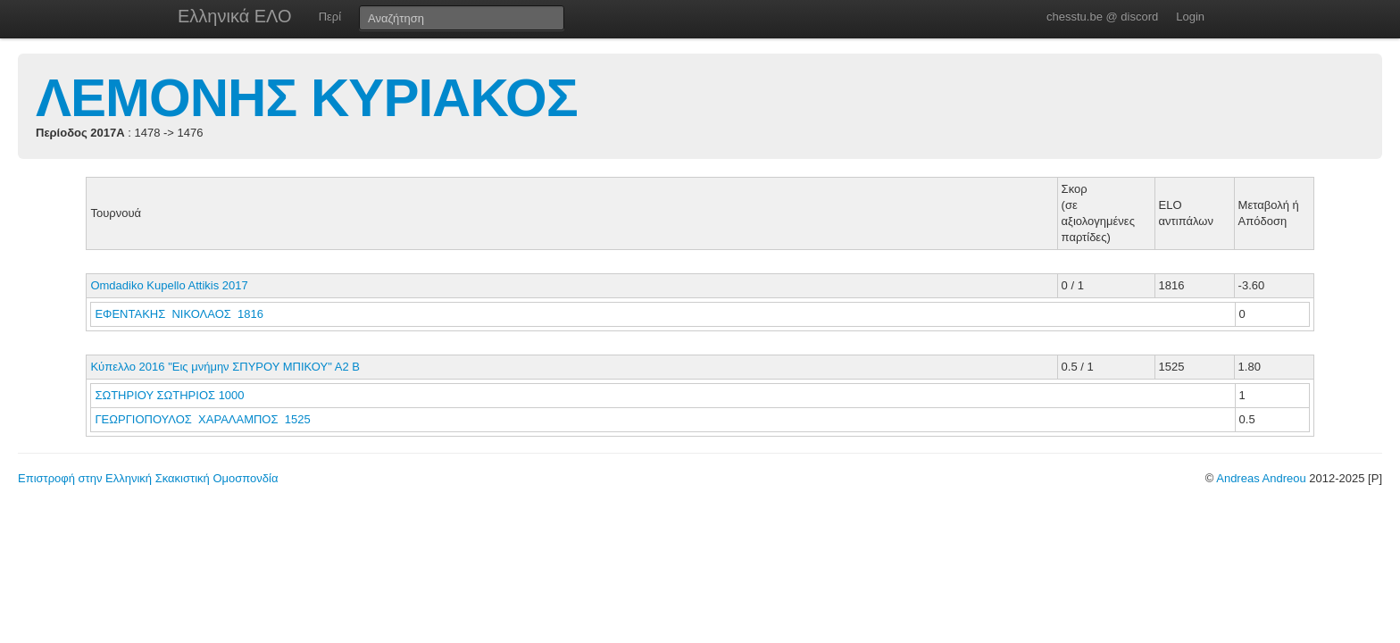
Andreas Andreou (1260, 478)
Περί (330, 16)
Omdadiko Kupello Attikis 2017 (168, 285)
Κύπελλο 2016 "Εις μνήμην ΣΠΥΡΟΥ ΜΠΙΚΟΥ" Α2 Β (225, 366)
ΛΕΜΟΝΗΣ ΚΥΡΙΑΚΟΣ (307, 98)
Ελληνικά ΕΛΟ (235, 16)
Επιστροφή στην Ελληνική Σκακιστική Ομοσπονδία (148, 478)
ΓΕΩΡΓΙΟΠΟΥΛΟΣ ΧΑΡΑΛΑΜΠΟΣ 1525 (202, 419)
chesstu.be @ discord (1102, 16)
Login (1190, 16)
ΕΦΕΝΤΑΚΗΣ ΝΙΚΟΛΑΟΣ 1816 (179, 314)
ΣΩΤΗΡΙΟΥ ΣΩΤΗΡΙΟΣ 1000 (169, 395)
